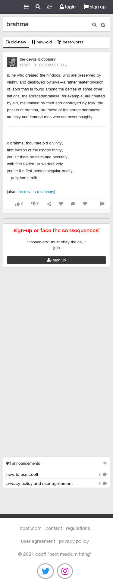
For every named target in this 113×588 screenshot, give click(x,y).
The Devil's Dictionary (35, 191)
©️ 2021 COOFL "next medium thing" (55, 554)
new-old (42, 41)
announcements (23, 463)
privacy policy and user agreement (56, 483)
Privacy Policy (74, 541)
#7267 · (43, 64)
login (68, 7)
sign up (95, 7)
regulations (78, 528)
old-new (16, 41)
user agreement (38, 541)
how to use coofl (56, 474)
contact (54, 528)
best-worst (70, 41)
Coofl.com (10, 7)
